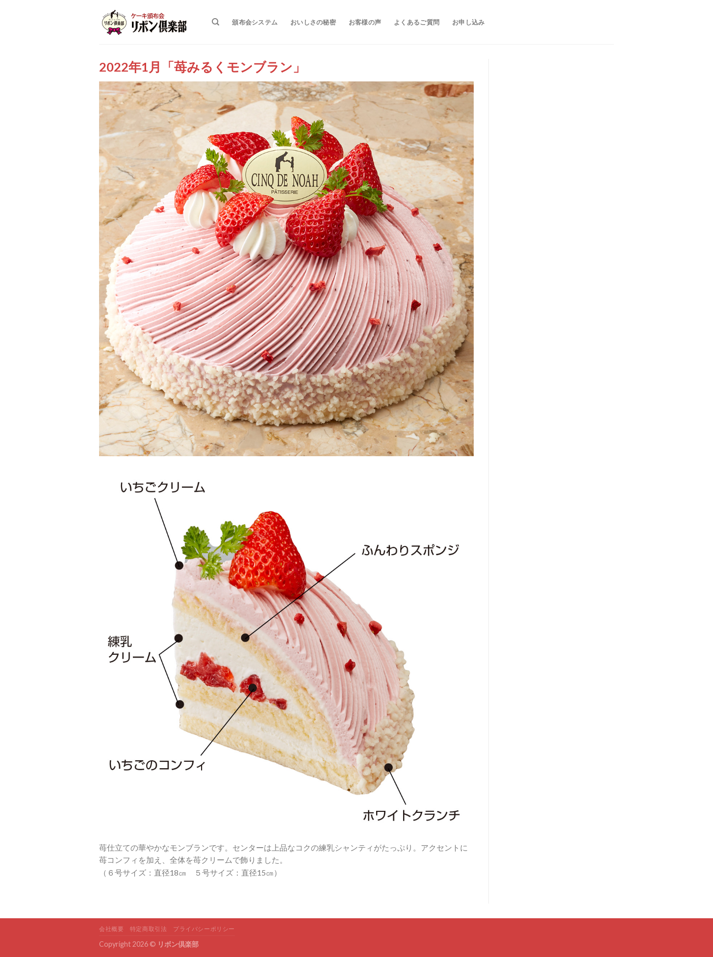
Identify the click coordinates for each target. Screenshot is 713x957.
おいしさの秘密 (313, 22)
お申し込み (468, 22)
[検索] (215, 22)
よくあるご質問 (416, 22)
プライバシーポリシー (204, 928)
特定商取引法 (148, 928)
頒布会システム (255, 22)
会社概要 (111, 928)
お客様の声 (365, 22)
